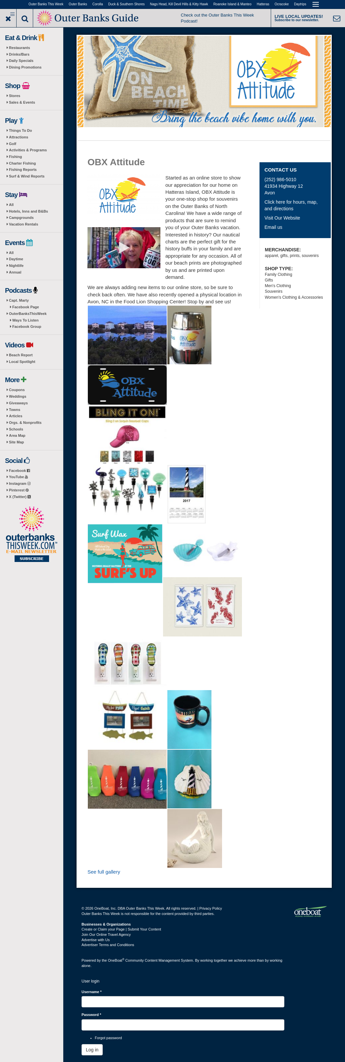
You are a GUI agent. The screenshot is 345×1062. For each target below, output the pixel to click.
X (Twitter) (20, 497)
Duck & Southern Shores (126, 4)
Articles (15, 416)
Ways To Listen (25, 320)
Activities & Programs (28, 150)
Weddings (17, 396)
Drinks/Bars (19, 54)
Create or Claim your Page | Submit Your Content (121, 929)
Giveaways (18, 403)
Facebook (19, 471)
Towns (14, 410)
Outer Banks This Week (46, 4)
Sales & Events (22, 102)
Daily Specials (21, 61)
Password (91, 1015)
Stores (14, 96)
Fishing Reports (23, 170)
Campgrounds (21, 218)
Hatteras (263, 4)
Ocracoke (282, 4)
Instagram (19, 483)
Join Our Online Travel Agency (106, 934)
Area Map (17, 435)
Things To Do (20, 130)
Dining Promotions (25, 67)
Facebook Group (26, 327)
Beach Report (21, 355)
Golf (12, 144)
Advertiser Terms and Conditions (108, 945)
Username (92, 992)
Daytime (16, 259)
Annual (15, 272)
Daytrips (300, 4)
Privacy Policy (210, 908)
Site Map (16, 442)
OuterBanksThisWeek (28, 314)
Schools (16, 429)
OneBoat (116, 960)
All (11, 205)
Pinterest (19, 490)
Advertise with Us (96, 940)
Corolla (97, 4)
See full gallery (103, 872)
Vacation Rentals (23, 224)
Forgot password (108, 1038)
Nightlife (16, 266)
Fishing (15, 157)
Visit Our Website (282, 218)
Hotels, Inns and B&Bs (28, 211)
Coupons (17, 390)
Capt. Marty (19, 300)
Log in (92, 1049)
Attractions (18, 137)
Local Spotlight (22, 362)
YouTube (18, 477)
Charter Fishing (22, 163)
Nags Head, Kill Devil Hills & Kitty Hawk (179, 4)
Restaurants (19, 48)
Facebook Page (25, 307)
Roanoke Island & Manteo (232, 4)
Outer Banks (78, 4)
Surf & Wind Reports (26, 176)
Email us (273, 227)
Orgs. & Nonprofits (25, 423)
